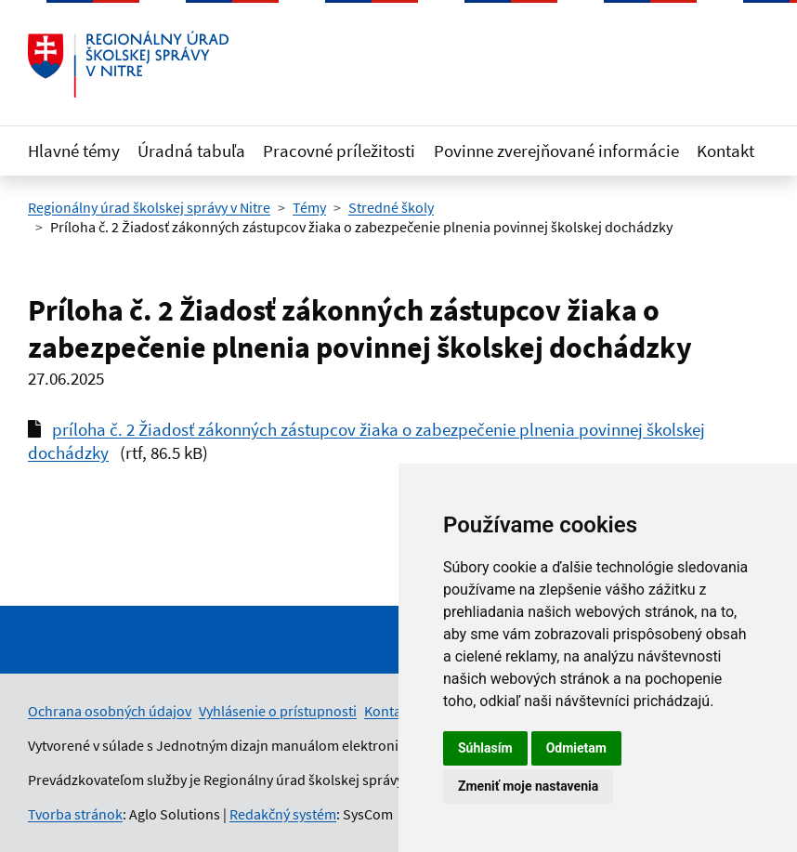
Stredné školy (391, 207)
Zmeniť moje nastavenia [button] (528, 786)
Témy (309, 207)
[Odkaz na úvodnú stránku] (128, 64)
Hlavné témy (74, 150)
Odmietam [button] (576, 748)
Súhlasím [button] (485, 748)
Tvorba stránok (75, 814)
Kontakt (725, 150)
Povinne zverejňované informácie (556, 150)
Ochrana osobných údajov (109, 710)
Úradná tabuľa (191, 150)
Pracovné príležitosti (339, 150)
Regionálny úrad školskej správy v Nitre (149, 207)
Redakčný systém (282, 814)
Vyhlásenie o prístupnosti (278, 710)
